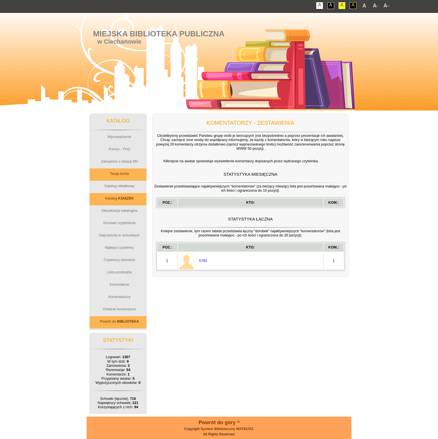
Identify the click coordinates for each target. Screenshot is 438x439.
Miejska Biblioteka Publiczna (159, 33)
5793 (203, 261)
